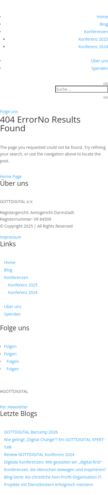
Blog (104, 24)
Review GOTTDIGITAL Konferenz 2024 (39, 454)
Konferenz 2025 (93, 39)
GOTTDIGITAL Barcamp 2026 (31, 432)
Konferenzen (96, 31)
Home (102, 16)
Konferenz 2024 (93, 46)
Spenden (99, 68)
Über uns (99, 60)
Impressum (10, 237)
